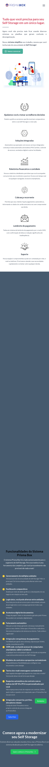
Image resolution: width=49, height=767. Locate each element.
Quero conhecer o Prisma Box (24, 752)
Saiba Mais (12, 717)
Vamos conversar (13, 51)
